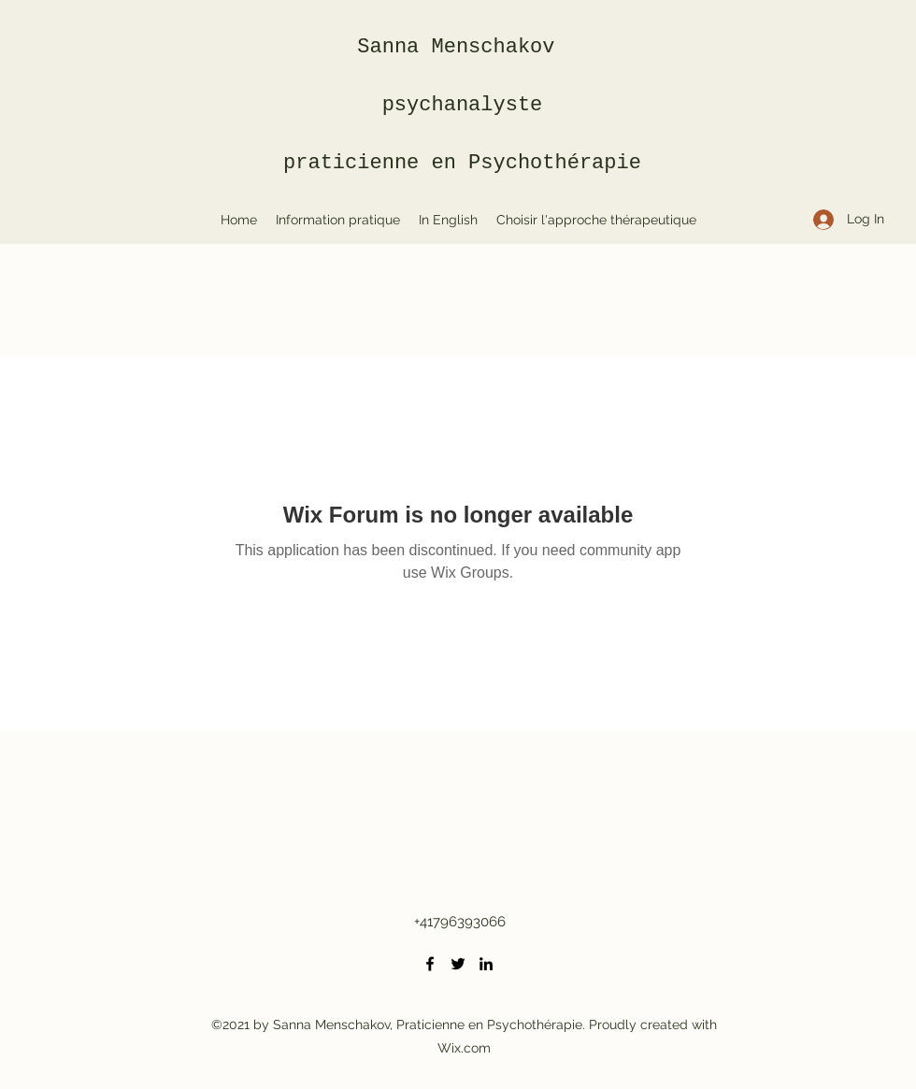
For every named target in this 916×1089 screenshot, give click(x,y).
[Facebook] (430, 963)
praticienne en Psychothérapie (462, 163)
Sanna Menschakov (461, 47)
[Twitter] (458, 963)
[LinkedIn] (486, 963)
